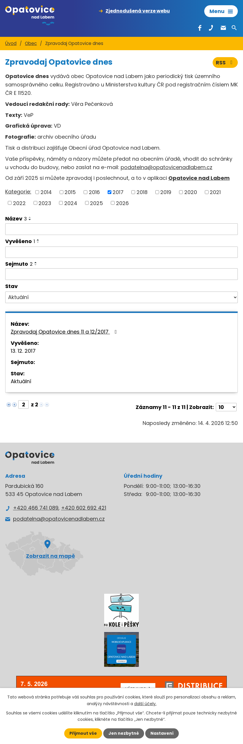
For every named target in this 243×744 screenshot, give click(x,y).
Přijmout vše (83, 733)
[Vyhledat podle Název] (121, 229)
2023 (44, 203)
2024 (70, 203)
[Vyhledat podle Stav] (121, 297)
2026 (122, 203)
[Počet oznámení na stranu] (226, 407)
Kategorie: (18, 191)
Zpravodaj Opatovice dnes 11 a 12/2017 (65, 331)
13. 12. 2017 (23, 350)
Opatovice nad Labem (199, 178)
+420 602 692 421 (83, 507)
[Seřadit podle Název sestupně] (30, 219)
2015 (70, 192)
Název (16, 218)
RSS (225, 62)
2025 (96, 203)
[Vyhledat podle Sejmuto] (121, 274)
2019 (165, 192)
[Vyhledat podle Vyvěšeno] (121, 252)
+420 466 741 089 (35, 507)
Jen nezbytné (123, 733)
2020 (190, 192)
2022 (19, 203)
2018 (142, 192)
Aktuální (21, 381)
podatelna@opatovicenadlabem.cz (166, 167)
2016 (94, 192)
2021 (215, 192)
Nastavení (162, 733)
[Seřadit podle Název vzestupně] (30, 217)
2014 (46, 192)
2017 (118, 192)
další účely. (145, 703)
